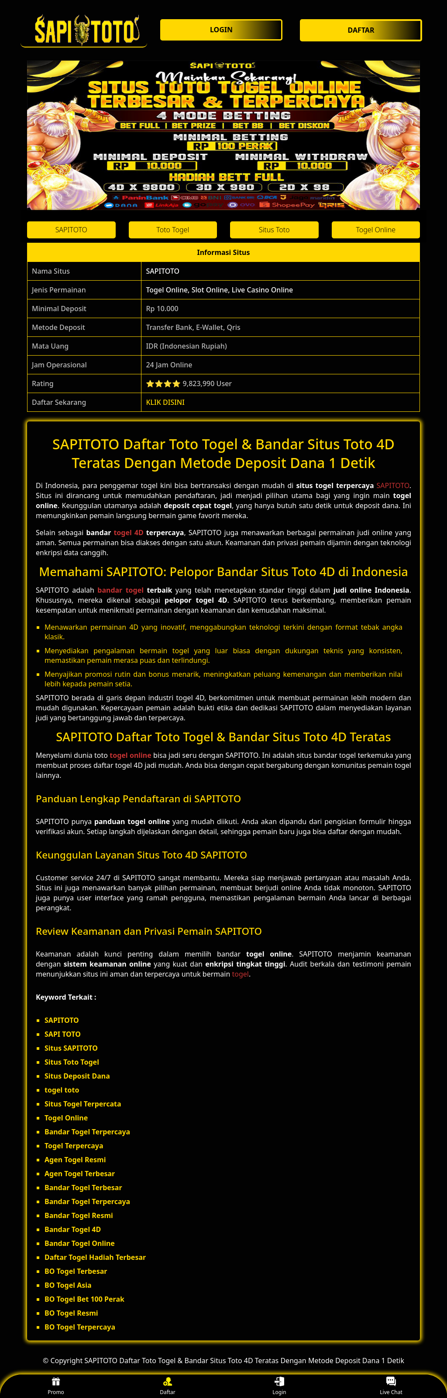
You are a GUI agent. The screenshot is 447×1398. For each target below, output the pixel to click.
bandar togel (120, 590)
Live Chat (391, 1386)
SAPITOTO (162, 271)
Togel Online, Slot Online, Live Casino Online (219, 290)
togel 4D (128, 532)
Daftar (167, 1386)
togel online (130, 755)
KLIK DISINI (165, 402)
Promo (56, 1386)
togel (240, 974)
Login (279, 1386)
